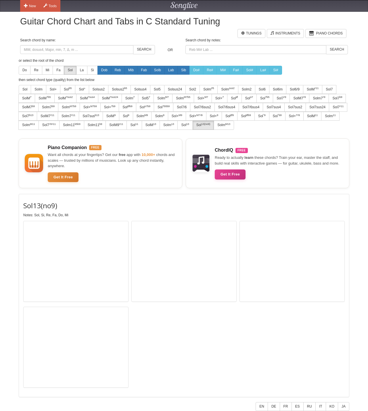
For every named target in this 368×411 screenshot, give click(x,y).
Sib (183, 70)
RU (309, 406)
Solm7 (319, 98)
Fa (58, 70)
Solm (38, 89)
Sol (70, 70)
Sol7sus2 (295, 107)
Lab (171, 70)
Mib (131, 70)
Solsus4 (140, 89)
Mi (47, 70)
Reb (118, 70)
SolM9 (116, 125)
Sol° (82, 89)
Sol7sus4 (274, 107)
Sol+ (53, 89)
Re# (210, 70)
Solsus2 (99, 89)
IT (320, 406)
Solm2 (247, 89)
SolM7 (299, 98)
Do (24, 70)
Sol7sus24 (317, 107)
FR (285, 406)
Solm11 (71, 125)
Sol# (249, 70)
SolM (313, 89)
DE (273, 406)
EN (261, 406)
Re (36, 70)
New (30, 5)
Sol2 (192, 89)
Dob (104, 70)
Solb (157, 70)
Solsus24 (175, 89)
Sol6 (262, 89)
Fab (144, 70)
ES (297, 406)
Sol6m (278, 89)
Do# (196, 70)
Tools (50, 5)
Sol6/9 (295, 89)
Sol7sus (91, 116)
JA (344, 406)
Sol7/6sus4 (226, 107)
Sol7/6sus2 (202, 107)
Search (144, 49)
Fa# (236, 70)
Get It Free (63, 177)
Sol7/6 (182, 107)
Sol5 (157, 89)
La (82, 70)
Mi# (223, 70)
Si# (275, 70)
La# (263, 70)
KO (331, 406)
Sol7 (329, 89)
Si (92, 70)
